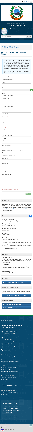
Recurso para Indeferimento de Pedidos (13, 282)
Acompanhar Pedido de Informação (12, 304)
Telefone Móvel (5, 158)
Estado (4, 133)
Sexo (3, 93)
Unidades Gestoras (6, 46)
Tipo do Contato (6, 145)
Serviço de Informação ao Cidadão (11, 47)
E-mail (4, 152)
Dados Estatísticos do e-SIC (10, 307)
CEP (3, 111)
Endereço (4, 116)
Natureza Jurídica (6, 76)
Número (4, 122)
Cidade (4, 138)
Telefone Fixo (5, 163)
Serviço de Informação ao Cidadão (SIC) (17, 208)
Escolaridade (5, 104)
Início (13, 46)
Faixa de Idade (6, 98)
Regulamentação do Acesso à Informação (16, 295)
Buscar (29, 36)
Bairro (4, 127)
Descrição (5, 171)
